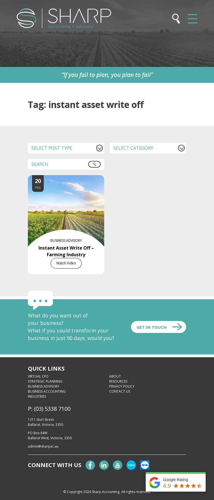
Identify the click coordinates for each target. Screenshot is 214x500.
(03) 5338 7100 (52, 408)
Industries (37, 396)
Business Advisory (43, 386)
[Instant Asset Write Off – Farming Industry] (71, 178)
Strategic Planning (45, 381)
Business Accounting (47, 391)
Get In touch (152, 327)
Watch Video (66, 263)
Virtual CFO (38, 376)
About (115, 376)
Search (97, 166)
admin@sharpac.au (43, 446)
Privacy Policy (122, 386)
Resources (118, 381)
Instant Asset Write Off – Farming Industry (66, 251)
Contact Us (119, 391)
